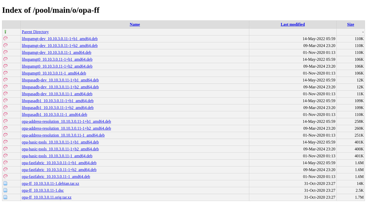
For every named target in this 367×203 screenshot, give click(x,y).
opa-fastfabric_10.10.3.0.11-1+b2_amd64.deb (59, 170)
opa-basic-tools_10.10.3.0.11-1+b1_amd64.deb (60, 142)
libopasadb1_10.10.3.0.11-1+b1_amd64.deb (58, 101)
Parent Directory (35, 32)
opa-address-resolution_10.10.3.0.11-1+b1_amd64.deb (66, 121)
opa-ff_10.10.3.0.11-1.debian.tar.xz (50, 183)
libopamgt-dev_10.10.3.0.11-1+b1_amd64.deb (60, 39)
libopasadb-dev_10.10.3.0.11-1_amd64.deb (57, 94)
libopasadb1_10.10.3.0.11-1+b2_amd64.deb (58, 107)
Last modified (293, 24)
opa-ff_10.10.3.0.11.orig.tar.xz (46, 197)
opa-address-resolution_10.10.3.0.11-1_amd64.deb (63, 135)
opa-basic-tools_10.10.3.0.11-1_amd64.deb (57, 156)
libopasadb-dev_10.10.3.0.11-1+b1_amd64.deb (60, 80)
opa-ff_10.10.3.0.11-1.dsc (43, 190)
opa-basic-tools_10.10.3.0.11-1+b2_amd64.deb (60, 149)
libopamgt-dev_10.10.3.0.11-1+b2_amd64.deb (60, 45)
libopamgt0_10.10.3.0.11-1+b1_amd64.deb (57, 59)
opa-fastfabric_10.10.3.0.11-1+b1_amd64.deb (59, 163)
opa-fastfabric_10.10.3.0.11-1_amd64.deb (56, 176)
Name (135, 24)
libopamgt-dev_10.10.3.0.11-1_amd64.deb (56, 52)
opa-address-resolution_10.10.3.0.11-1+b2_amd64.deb (66, 128)
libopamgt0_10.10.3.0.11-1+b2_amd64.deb (57, 66)
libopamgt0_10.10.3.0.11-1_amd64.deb (54, 73)
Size (350, 24)
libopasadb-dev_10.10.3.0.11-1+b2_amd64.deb (60, 87)
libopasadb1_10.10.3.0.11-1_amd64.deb (54, 114)
